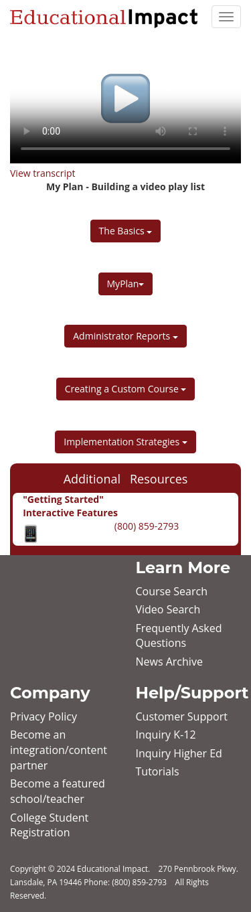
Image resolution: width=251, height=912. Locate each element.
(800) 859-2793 (145, 526)
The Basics (126, 230)
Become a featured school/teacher (57, 791)
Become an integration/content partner (58, 750)
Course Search (171, 591)
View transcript (43, 173)
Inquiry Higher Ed (179, 753)
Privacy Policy (43, 716)
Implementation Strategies (125, 441)
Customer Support (182, 716)
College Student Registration (49, 825)
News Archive (169, 661)
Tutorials (157, 771)
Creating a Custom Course (126, 388)
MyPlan (126, 283)
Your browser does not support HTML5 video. (125, 98)
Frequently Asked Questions (179, 636)
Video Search (168, 609)
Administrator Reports (125, 335)
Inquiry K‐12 (166, 734)
